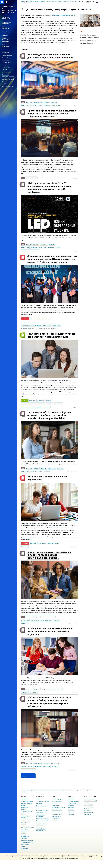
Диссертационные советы (58, 807)
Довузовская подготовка (42, 801)
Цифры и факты (24, 799)
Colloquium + (88, 17)
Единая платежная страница (25, 845)
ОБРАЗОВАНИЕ (41, 797)
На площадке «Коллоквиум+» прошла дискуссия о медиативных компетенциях (50, 56)
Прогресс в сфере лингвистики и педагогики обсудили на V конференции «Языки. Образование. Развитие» (52, 113)
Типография (71, 807)
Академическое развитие (58, 812)
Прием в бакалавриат (41, 806)
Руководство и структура (27, 801)
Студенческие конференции (6, 22)
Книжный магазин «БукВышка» (72, 804)
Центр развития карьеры (42, 818)
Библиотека (71, 799)
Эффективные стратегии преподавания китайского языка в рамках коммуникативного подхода (49, 554)
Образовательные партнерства (41, 824)
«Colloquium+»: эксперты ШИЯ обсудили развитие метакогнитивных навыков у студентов (50, 631)
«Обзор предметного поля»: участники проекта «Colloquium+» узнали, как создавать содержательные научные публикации (49, 702)
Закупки (22, 813)
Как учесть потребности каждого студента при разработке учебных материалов (51, 335)
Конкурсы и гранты (56, 814)
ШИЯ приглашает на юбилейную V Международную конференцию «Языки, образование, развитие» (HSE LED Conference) (49, 187)
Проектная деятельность (6, 17)
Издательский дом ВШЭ (74, 801)
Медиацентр (71, 809)
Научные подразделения (58, 799)
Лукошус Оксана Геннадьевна (6, 58)
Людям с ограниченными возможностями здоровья (27, 841)
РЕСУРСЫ (71, 797)
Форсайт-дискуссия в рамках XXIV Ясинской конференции (6, 38)
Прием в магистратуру (42, 810)
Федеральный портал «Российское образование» (89, 808)
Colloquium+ (5, 32)
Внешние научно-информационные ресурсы (56, 818)
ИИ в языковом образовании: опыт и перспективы (47, 478)
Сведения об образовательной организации (25, 836)
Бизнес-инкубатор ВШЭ (42, 821)
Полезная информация (5, 27)
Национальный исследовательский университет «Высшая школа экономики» (40, 790)
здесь (95, 855)
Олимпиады (39, 803)
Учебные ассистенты (5, 45)
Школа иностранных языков (67, 790)
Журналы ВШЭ (71, 812)
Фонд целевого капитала (27, 820)
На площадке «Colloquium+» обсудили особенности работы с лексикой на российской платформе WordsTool (49, 415)
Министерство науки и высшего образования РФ (90, 799)
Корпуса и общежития (26, 811)
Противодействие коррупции (25, 822)
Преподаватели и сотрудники (25, 808)
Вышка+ (38, 808)
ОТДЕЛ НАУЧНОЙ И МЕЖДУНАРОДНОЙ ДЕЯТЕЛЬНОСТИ (9, 9)
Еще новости (28, 776)
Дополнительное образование (40, 815)
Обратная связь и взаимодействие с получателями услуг (41, 828)
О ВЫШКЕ (24, 797)
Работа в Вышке (24, 848)
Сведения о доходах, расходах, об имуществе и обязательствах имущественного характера (27, 829)
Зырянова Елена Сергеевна (6, 68)
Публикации (71, 814)
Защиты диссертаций (57, 809)
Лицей (38, 799)
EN (90, 1)
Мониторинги (55, 805)
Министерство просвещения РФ (88, 803)
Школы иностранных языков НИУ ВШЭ (64, 15)
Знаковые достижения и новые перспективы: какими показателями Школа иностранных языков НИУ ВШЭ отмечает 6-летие (52, 258)
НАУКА (54, 797)
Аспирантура (39, 812)
